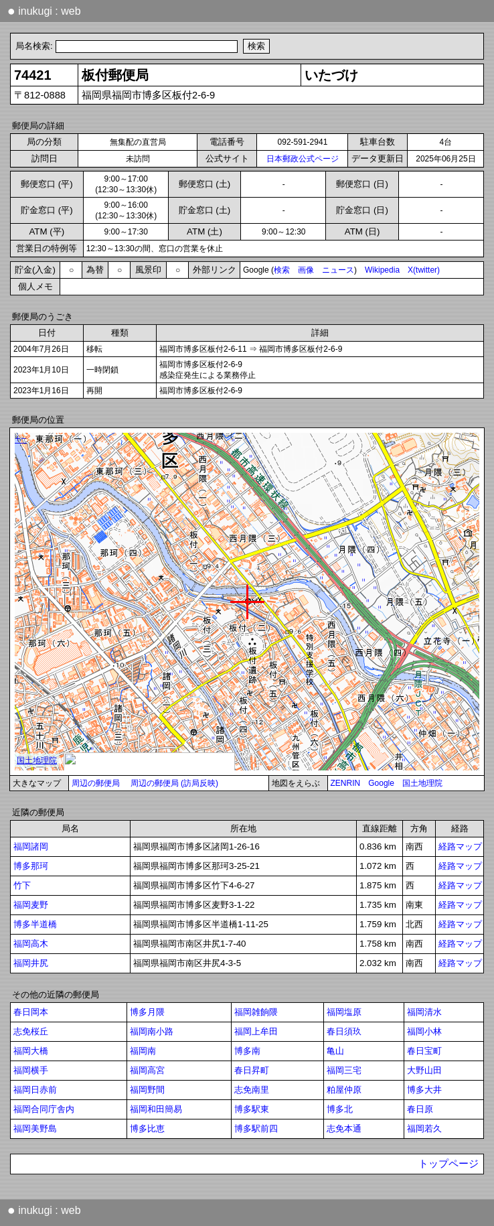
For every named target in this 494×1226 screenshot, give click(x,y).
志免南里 (251, 1090)
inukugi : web (44, 10)
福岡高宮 (147, 1070)
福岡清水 (424, 1012)
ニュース (338, 270)
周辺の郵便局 (96, 783)
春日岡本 (30, 1012)
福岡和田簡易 (156, 1109)
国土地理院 (422, 783)
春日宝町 (424, 1051)
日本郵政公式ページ (302, 158)
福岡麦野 (30, 905)
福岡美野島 (35, 1128)
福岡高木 (30, 944)
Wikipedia (382, 270)
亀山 (335, 1051)
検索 (282, 270)
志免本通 (344, 1128)
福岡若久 (424, 1128)
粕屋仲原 (344, 1090)
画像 (306, 270)
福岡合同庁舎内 (43, 1109)
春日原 (420, 1109)
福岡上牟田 (256, 1031)
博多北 (340, 1109)
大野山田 (424, 1070)
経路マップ (460, 846)
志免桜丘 (30, 1031)
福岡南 (143, 1051)
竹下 (22, 885)
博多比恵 (147, 1128)
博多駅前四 (256, 1128)
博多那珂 (30, 866)
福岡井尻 (30, 963)
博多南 (247, 1051)
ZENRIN (346, 783)
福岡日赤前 (35, 1090)
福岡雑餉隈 (256, 1012)
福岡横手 (30, 1070)
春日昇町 (251, 1070)
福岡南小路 (151, 1031)
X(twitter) (424, 270)
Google (381, 783)
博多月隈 (147, 1012)
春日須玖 (344, 1031)
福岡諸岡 (30, 846)
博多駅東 (251, 1109)
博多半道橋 (35, 924)
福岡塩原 (344, 1012)
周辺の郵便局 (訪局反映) (174, 783)
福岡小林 (424, 1031)
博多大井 (424, 1090)
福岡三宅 (344, 1070)
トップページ (448, 1163)
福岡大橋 (30, 1051)
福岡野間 (147, 1090)
